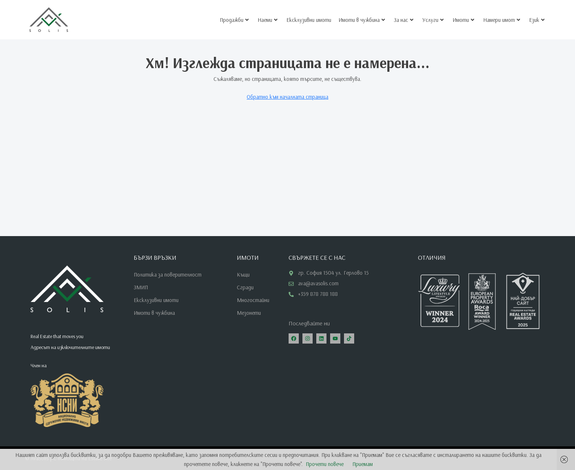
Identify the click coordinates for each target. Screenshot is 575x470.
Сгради (245, 287)
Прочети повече (325, 464)
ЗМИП (141, 287)
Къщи (243, 274)
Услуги (432, 16)
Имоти (463, 16)
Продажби (234, 16)
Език (536, 16)
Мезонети (249, 312)
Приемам (362, 464)
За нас (403, 16)
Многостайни (253, 300)
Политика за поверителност (168, 274)
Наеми (267, 16)
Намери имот (501, 16)
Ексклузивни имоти (308, 16)
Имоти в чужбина (362, 16)
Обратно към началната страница (287, 96)
